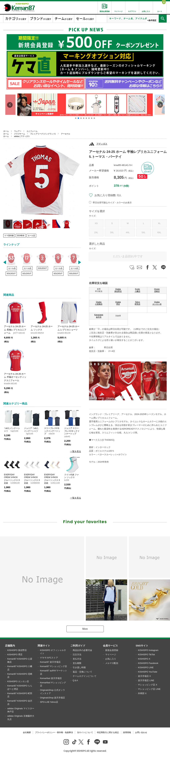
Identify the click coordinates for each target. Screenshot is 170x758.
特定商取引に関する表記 (108, 732)
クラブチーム (19, 134)
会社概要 (27, 732)
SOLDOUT (11, 274)
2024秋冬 (21, 236)
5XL (143, 232)
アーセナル (65, 134)
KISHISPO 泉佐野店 (17, 650)
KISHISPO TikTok (146, 654)
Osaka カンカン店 (157, 303)
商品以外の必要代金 (82, 650)
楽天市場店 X (144, 676)
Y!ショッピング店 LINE (149, 689)
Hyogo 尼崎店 (157, 290)
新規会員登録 (111, 650)
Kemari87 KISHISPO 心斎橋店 (19, 660)
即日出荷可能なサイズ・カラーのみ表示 (112, 202)
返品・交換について (82, 672)
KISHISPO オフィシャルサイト (53, 652)
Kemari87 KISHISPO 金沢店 (19, 702)
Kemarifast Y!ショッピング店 (53, 684)
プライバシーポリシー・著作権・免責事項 (54, 732)
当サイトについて (85, 732)
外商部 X (142, 693)
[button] (75, 118)
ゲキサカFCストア (49, 657)
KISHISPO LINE (146, 667)
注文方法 (77, 654)
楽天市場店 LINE (146, 680)
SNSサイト (142, 645)
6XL (159, 232)
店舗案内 (10, 645)
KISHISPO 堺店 (14, 654)
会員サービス (110, 645)
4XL (128, 232)
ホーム (6, 131)
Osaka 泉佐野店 (118, 290)
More (85, 629)
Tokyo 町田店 (137, 303)
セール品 (31, 236)
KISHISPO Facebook (148, 663)
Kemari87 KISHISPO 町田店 (19, 695)
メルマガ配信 (111, 663)
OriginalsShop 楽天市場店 (52, 697)
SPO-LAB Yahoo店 (49, 702)
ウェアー (17, 131)
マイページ (110, 654)
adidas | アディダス (22, 136)
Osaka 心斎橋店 (98, 303)
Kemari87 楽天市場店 (50, 662)
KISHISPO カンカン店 (18, 681)
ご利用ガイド (77, 645)
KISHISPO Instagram (148, 650)
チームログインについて (84, 676)
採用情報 (127, 732)
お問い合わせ (141, 732)
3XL (112, 232)
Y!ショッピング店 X (147, 684)
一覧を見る (75, 451)
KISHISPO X (144, 659)
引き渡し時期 (79, 667)
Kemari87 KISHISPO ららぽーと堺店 (19, 687)
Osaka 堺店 (118, 303)
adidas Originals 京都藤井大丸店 (20, 717)
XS (96, 223)
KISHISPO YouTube (147, 672)
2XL (96, 232)
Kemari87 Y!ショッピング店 (53, 666)
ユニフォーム (32, 131)
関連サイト (44, 645)
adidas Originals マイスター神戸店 (20, 710)
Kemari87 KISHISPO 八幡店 (19, 668)
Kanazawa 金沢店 (98, 316)
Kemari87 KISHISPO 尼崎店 (19, 675)
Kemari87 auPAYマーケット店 (53, 672)
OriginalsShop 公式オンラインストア (52, 692)
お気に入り (110, 659)
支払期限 (77, 663)
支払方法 (77, 659)
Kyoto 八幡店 (137, 290)
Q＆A (75, 680)
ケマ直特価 (9, 236)
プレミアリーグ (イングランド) (43, 134)
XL (159, 223)
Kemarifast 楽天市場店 (51, 678)
